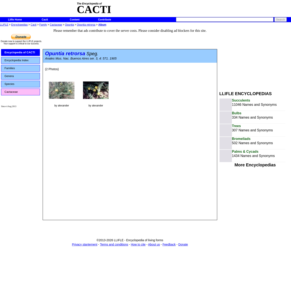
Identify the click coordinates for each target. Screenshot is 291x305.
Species (9, 84)
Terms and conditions (114, 244)
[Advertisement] (255, 57)
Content (74, 19)
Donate (183, 244)
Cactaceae (56, 24)
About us (154, 244)
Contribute (104, 19)
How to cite (138, 244)
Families (9, 68)
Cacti (45, 19)
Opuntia (69, 24)
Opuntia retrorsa (86, 24)
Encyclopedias (19, 24)
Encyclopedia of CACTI (19, 52)
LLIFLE (4, 24)
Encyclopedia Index (16, 60)
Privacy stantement (84, 244)
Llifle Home (15, 19)
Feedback (169, 244)
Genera (9, 76)
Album (102, 24)
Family (43, 24)
